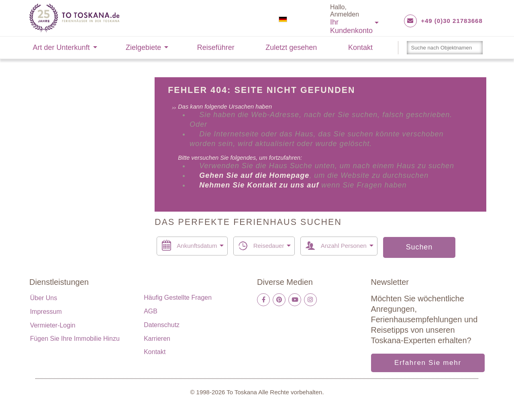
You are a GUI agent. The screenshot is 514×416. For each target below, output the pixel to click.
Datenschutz (161, 324)
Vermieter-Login (52, 325)
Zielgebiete (143, 47)
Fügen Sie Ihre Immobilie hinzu (75, 338)
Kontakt (360, 47)
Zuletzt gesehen (291, 47)
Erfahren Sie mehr (427, 363)
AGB (150, 311)
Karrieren (157, 338)
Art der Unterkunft (61, 47)
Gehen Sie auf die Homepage (254, 175)
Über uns (43, 297)
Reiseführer (216, 47)
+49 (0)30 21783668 (452, 20)
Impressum (46, 311)
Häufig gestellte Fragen (178, 297)
